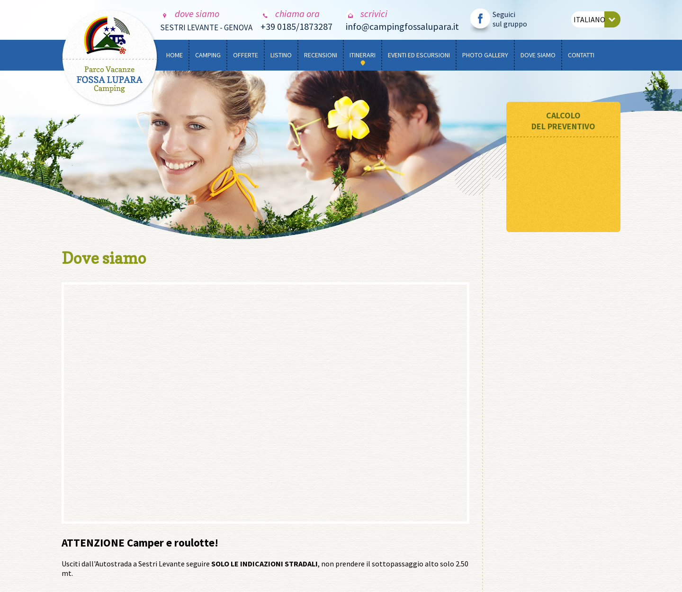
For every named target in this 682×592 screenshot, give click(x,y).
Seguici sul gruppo (510, 18)
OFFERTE (245, 55)
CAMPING (208, 55)
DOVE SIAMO (538, 55)
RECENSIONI (320, 55)
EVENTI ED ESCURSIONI (419, 55)
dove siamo (189, 13)
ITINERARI (363, 55)
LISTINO (281, 55)
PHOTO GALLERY (485, 55)
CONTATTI (581, 55)
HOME (174, 55)
